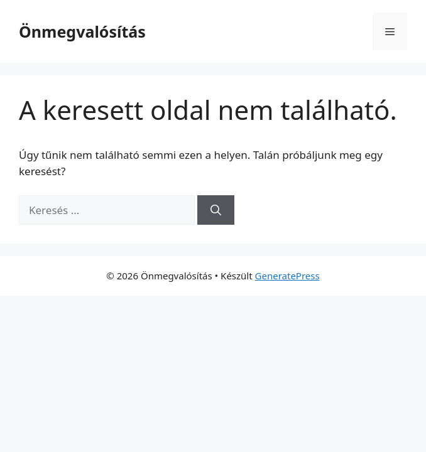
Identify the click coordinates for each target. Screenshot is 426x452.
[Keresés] (215, 210)
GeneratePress (287, 275)
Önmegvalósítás (82, 31)
